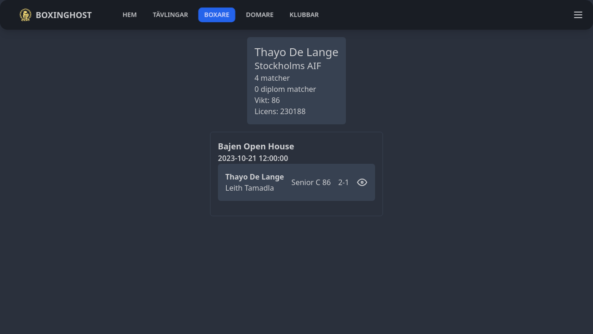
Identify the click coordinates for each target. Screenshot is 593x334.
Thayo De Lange (254, 177)
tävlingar (170, 14)
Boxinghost (55, 14)
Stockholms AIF (288, 65)
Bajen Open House (256, 146)
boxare (217, 14)
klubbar (304, 14)
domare (260, 14)
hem (129, 14)
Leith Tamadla (249, 188)
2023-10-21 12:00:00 (253, 158)
